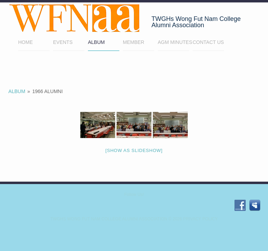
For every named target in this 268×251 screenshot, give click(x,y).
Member (138, 43)
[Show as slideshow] (134, 150)
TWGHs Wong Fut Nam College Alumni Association (108, 218)
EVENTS (63, 42)
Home (34, 43)
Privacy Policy (200, 218)
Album (96, 42)
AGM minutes (173, 42)
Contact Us (208, 42)
